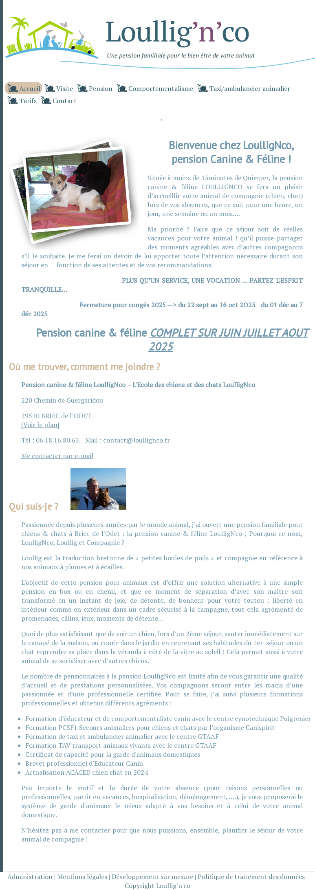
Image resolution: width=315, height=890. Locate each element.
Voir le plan (40, 424)
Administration (30, 876)
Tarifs (28, 100)
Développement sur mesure (152, 876)
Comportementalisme (160, 88)
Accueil (29, 88)
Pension (100, 88)
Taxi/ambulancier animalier (249, 88)
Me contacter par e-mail (57, 455)
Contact (65, 100)
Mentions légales (82, 876)
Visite (64, 88)
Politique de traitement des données (251, 876)
